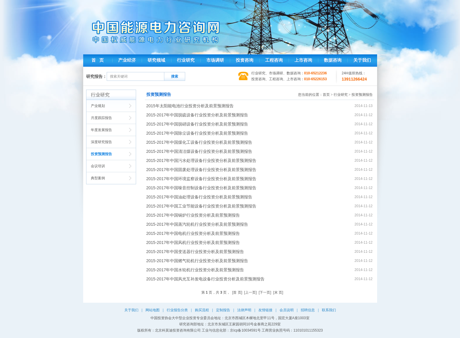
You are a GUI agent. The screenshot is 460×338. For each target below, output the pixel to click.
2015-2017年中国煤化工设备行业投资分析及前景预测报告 (199, 142)
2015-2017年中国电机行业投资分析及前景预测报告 (193, 233)
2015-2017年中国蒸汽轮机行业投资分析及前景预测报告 (197, 224)
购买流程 (202, 310)
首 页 (97, 60)
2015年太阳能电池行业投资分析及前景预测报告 (190, 105)
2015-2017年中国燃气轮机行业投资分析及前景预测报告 (197, 260)
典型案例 (98, 178)
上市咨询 (303, 60)
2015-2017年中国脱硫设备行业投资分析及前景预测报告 (197, 115)
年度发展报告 (101, 130)
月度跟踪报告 (101, 118)
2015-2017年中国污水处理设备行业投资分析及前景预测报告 (201, 160)
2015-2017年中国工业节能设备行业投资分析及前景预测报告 (201, 206)
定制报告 (223, 310)
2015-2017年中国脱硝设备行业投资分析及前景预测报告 (197, 124)
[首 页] (237, 292)
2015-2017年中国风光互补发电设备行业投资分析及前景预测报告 (205, 279)
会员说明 (287, 310)
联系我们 (329, 310)
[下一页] (265, 292)
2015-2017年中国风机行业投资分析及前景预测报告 (193, 242)
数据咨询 (333, 60)
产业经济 (127, 60)
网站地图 (152, 310)
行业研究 (186, 60)
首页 (326, 95)
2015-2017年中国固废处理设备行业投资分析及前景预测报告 (201, 169)
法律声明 (244, 310)
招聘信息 (308, 310)
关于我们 (362, 60)
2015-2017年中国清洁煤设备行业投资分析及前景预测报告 (199, 151)
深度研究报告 (101, 142)
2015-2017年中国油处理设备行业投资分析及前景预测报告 (199, 197)
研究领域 (156, 60)
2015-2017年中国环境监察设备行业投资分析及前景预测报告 (201, 178)
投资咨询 (244, 60)
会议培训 (98, 166)
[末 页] (278, 292)
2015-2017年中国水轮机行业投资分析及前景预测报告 (195, 269)
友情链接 (265, 310)
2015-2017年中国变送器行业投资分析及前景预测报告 (195, 251)
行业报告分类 (177, 310)
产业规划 (98, 106)
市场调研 (215, 60)
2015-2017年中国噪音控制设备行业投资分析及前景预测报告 (201, 187)
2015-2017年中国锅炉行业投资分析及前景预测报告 (193, 215)
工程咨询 (274, 60)
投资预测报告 (101, 154)
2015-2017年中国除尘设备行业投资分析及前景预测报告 (197, 133)
